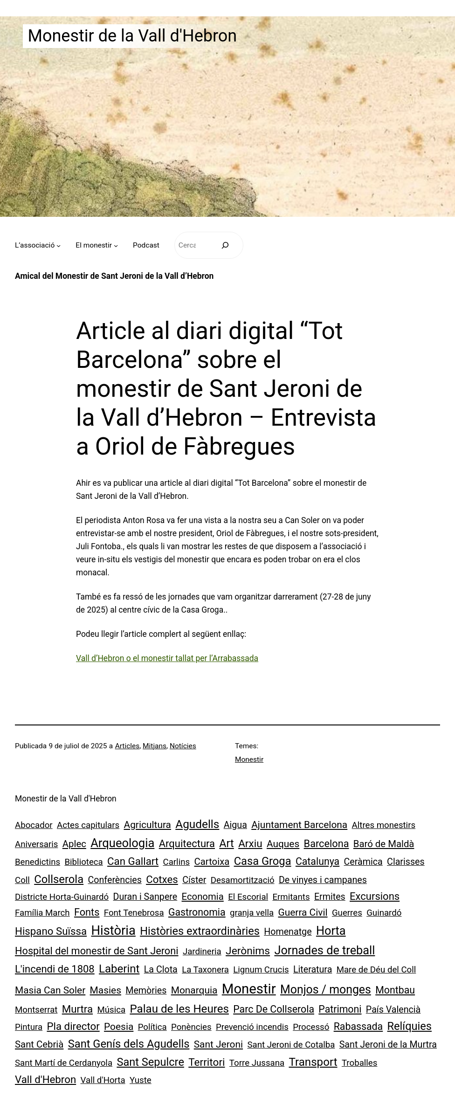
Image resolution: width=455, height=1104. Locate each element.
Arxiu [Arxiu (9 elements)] (250, 843)
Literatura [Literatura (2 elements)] (312, 969)
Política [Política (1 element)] (152, 1027)
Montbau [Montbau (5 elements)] (395, 990)
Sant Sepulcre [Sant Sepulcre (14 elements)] (150, 1062)
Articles (127, 746)
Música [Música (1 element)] (111, 1010)
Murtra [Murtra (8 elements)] (77, 1009)
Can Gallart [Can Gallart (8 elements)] (133, 861)
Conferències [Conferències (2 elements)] (115, 880)
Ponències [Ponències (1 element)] (191, 1027)
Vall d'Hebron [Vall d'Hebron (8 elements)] (45, 1079)
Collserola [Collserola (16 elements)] (58, 879)
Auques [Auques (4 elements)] (283, 843)
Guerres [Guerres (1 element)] (347, 913)
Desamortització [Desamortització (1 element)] (243, 880)
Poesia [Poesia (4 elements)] (118, 1026)
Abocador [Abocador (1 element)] (34, 825)
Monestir (249, 759)
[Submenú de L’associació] (58, 245)
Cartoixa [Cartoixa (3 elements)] (211, 861)
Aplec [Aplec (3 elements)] (74, 843)
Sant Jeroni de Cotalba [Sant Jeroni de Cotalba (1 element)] (291, 1045)
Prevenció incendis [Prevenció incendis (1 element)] (252, 1027)
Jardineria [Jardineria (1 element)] (202, 951)
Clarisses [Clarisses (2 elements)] (406, 861)
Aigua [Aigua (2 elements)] (235, 825)
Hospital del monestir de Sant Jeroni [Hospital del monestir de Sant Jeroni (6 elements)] (97, 951)
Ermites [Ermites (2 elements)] (329, 896)
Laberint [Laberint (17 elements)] (119, 968)
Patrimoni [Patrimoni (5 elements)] (339, 1009)
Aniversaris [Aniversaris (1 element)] (36, 844)
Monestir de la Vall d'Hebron (132, 36)
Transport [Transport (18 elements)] (313, 1062)
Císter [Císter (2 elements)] (194, 880)
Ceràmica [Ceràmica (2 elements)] (363, 861)
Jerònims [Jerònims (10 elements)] (248, 951)
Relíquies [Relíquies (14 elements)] (409, 1026)
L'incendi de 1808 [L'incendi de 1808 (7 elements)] (55, 969)
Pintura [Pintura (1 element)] (28, 1027)
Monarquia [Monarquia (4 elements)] (194, 990)
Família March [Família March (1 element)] (42, 913)
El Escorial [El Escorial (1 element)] (248, 897)
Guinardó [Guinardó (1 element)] (383, 913)
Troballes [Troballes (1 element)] (359, 1063)
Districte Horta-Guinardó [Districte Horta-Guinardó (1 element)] (62, 897)
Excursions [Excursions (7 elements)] (375, 896)
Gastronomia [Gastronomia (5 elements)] (197, 912)
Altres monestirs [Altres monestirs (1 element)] (384, 825)
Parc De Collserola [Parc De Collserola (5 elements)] (273, 1009)
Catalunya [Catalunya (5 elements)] (317, 861)
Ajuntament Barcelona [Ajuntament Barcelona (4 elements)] (299, 824)
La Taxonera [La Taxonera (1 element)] (205, 970)
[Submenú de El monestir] (116, 245)
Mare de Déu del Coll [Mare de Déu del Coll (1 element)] (376, 970)
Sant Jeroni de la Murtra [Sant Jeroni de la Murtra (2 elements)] (388, 1044)
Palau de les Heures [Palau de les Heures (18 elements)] (179, 1008)
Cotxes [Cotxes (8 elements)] (162, 879)
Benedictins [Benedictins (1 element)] (37, 862)
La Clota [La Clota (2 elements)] (161, 969)
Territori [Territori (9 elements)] (206, 1062)
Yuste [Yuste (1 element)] (141, 1080)
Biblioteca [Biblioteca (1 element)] (83, 862)
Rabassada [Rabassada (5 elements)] (358, 1026)
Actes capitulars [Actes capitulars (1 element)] (88, 825)
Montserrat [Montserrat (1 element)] (36, 1010)
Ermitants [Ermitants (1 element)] (291, 897)
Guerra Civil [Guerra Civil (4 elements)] (302, 912)
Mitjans (154, 746)
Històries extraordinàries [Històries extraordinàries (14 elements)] (200, 931)
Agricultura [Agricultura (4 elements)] (147, 824)
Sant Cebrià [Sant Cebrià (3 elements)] (39, 1044)
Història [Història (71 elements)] (113, 930)
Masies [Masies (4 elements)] (105, 990)
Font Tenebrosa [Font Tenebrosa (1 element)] (134, 913)
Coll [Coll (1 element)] (22, 880)
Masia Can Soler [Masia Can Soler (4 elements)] (50, 990)
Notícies (183, 746)
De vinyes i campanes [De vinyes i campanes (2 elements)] (323, 880)
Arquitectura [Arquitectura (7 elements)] (187, 843)
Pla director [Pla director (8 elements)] (73, 1026)
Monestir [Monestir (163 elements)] (249, 989)
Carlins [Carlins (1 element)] (176, 862)
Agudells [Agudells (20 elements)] (197, 824)
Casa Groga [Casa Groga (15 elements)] (262, 861)
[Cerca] (225, 245)
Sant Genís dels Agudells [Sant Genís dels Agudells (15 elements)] (129, 1043)
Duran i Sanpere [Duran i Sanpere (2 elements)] (145, 896)
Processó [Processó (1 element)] (311, 1027)
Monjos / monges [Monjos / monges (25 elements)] (325, 989)
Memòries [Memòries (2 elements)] (145, 990)
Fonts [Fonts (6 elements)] (86, 912)
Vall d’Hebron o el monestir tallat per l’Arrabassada (167, 658)
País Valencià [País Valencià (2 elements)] (393, 1009)
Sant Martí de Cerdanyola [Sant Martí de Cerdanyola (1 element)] (63, 1063)
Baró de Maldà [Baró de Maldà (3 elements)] (383, 843)
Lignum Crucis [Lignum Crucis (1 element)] (261, 970)
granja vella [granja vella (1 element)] (252, 913)
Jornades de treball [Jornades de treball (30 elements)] (324, 950)
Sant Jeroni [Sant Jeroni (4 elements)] (218, 1044)
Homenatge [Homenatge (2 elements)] (287, 931)
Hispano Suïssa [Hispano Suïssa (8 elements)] (51, 931)
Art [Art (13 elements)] (226, 843)
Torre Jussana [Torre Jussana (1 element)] (256, 1063)
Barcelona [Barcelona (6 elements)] (326, 843)
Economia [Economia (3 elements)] (203, 896)
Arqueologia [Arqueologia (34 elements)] (122, 843)
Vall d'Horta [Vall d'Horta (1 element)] (103, 1080)
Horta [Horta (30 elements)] (331, 931)
